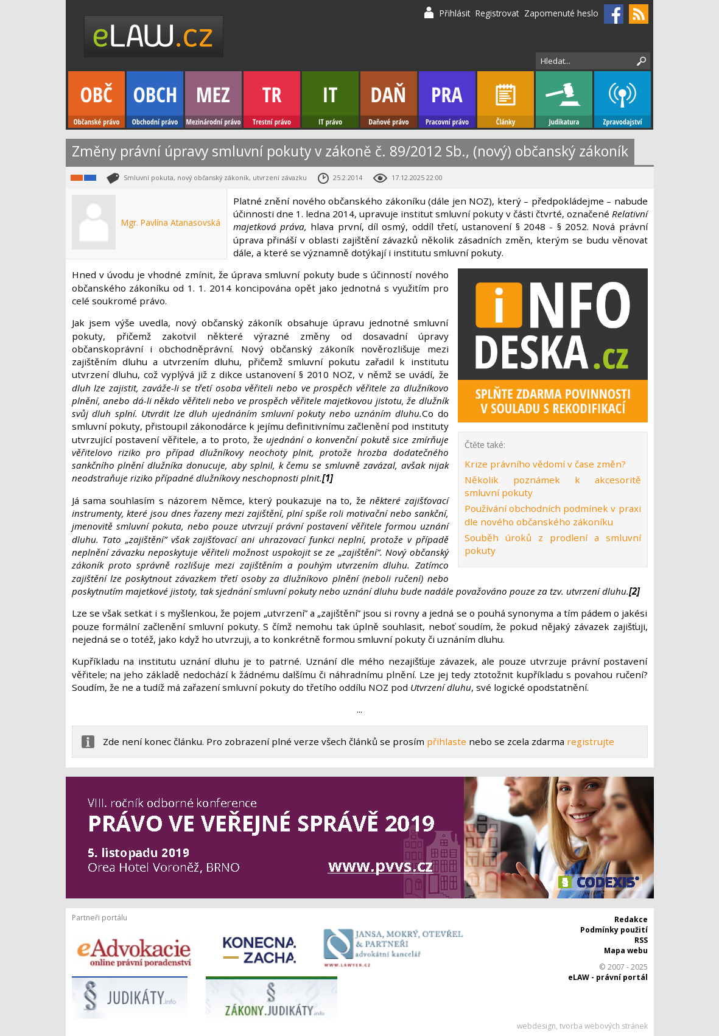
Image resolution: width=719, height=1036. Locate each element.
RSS (641, 940)
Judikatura (564, 99)
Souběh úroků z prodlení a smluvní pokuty (553, 543)
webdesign (536, 1026)
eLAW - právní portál (608, 977)
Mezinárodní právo (213, 99)
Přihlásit (455, 13)
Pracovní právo (447, 99)
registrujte (590, 741)
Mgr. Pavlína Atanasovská (170, 222)
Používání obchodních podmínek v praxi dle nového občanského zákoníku (553, 514)
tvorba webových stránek (603, 1026)
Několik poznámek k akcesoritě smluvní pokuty (553, 486)
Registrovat (497, 13)
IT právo (330, 99)
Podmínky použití (614, 930)
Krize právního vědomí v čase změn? (545, 464)
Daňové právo (388, 99)
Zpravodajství (622, 99)
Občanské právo (96, 99)
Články (505, 99)
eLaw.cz (154, 36)
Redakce (631, 919)
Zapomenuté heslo (561, 13)
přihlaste (446, 741)
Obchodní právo (155, 99)
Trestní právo (272, 99)
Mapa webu (626, 950)
